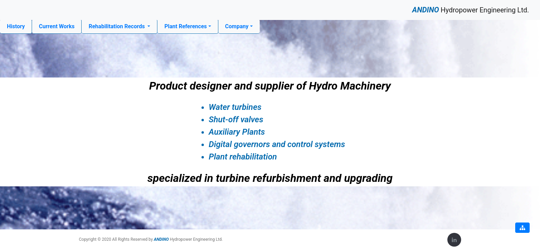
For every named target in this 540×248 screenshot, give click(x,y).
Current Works (56, 26)
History (16, 26)
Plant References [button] (185, 26)
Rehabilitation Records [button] (117, 26)
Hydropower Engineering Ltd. (470, 10)
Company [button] (237, 26)
